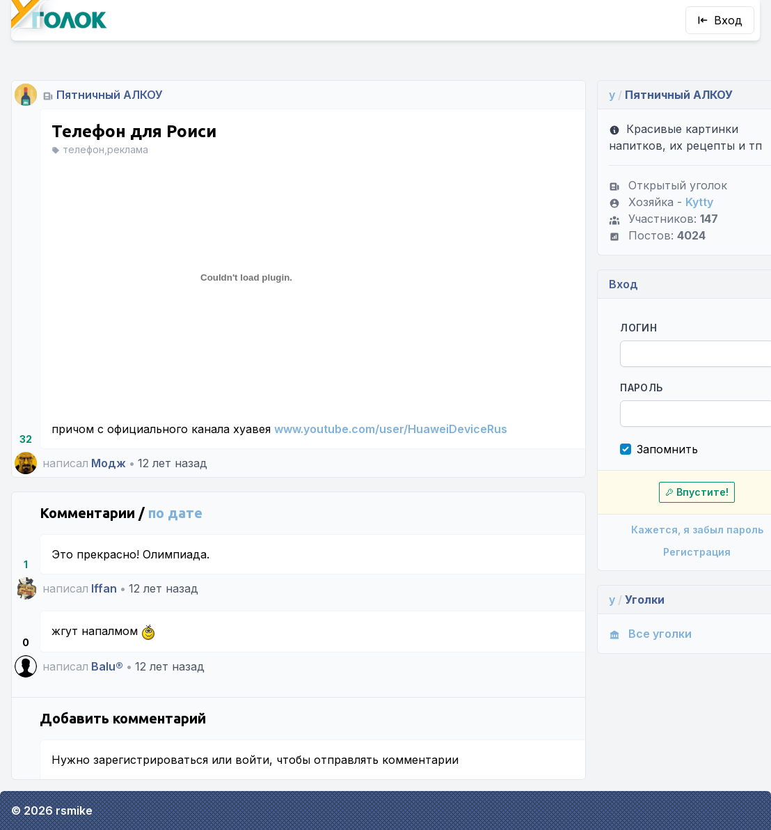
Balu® (107, 666)
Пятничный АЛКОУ (109, 95)
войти (252, 760)
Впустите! (675, 492)
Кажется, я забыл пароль (675, 529)
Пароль (622, 387)
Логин (619, 328)
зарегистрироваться (150, 760)
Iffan (104, 588)
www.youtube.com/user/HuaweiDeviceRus (390, 429)
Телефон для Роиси (133, 131)
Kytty (680, 202)
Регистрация (675, 552)
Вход (719, 20)
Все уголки (631, 634)
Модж (108, 463)
